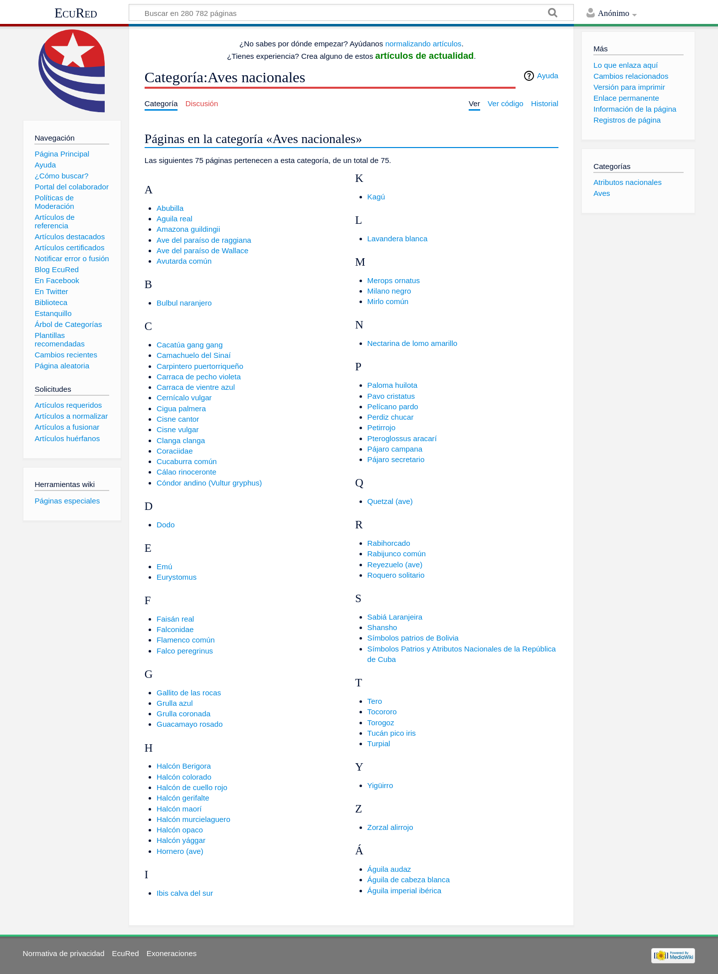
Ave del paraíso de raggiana (204, 240)
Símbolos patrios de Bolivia (413, 638)
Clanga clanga (181, 440)
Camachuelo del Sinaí (194, 355)
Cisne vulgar (177, 429)
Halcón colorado (184, 777)
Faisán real (175, 619)
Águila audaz (389, 869)
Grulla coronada (183, 713)
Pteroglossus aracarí (402, 438)
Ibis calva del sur (185, 893)
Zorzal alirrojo (390, 827)
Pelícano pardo (392, 406)
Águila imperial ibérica (404, 890)
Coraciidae (175, 451)
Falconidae (175, 629)
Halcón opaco (180, 829)
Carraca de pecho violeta (199, 376)
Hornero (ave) (180, 851)
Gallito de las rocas (189, 692)
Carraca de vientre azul (196, 387)
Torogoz (380, 722)
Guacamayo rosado (190, 724)
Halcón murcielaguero (193, 819)
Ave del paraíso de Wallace (202, 250)
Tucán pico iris (391, 733)
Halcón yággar (181, 840)
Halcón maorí (179, 809)
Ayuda (547, 75)
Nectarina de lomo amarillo (412, 343)
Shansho (382, 627)
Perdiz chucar (390, 417)
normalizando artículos (423, 43)
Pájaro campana (395, 449)
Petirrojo (381, 427)
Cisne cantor (178, 419)
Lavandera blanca (397, 238)
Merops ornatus (393, 280)
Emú (164, 566)
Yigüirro (380, 785)
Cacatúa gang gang (190, 344)
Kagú (376, 196)
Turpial (378, 743)
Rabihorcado (388, 543)
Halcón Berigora (184, 766)
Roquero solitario (396, 575)
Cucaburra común (187, 461)
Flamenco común (186, 640)
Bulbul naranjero (184, 303)
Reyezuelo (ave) (395, 564)
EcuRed (75, 12)
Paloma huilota (392, 385)
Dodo (166, 524)
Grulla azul (175, 703)
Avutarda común (184, 261)
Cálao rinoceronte (186, 472)
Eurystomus (176, 577)
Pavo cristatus (391, 396)
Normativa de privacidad (64, 953)
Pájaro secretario (396, 459)
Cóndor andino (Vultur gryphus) (209, 483)
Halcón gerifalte (183, 798)
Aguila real (174, 218)
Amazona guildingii (188, 229)
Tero (374, 701)
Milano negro (389, 291)
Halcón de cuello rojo (192, 787)
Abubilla (170, 208)
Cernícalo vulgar (184, 397)
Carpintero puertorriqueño (200, 366)
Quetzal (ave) (390, 501)
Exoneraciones (171, 953)
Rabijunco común (396, 553)
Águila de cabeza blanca (408, 879)
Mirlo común (388, 301)
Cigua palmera (181, 408)
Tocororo (382, 711)
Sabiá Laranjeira (395, 617)
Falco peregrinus (185, 651)
